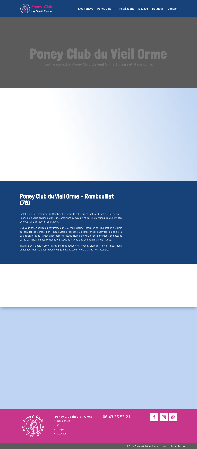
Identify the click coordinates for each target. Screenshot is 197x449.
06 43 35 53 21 (116, 416)
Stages (60, 429)
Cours (60, 425)
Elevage (143, 9)
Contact (172, 9)
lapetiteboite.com (179, 446)
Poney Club (104, 9)
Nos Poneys (85, 9)
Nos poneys (63, 420)
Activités (61, 433)
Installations (126, 9)
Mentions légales (161, 446)
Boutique (157, 9)
